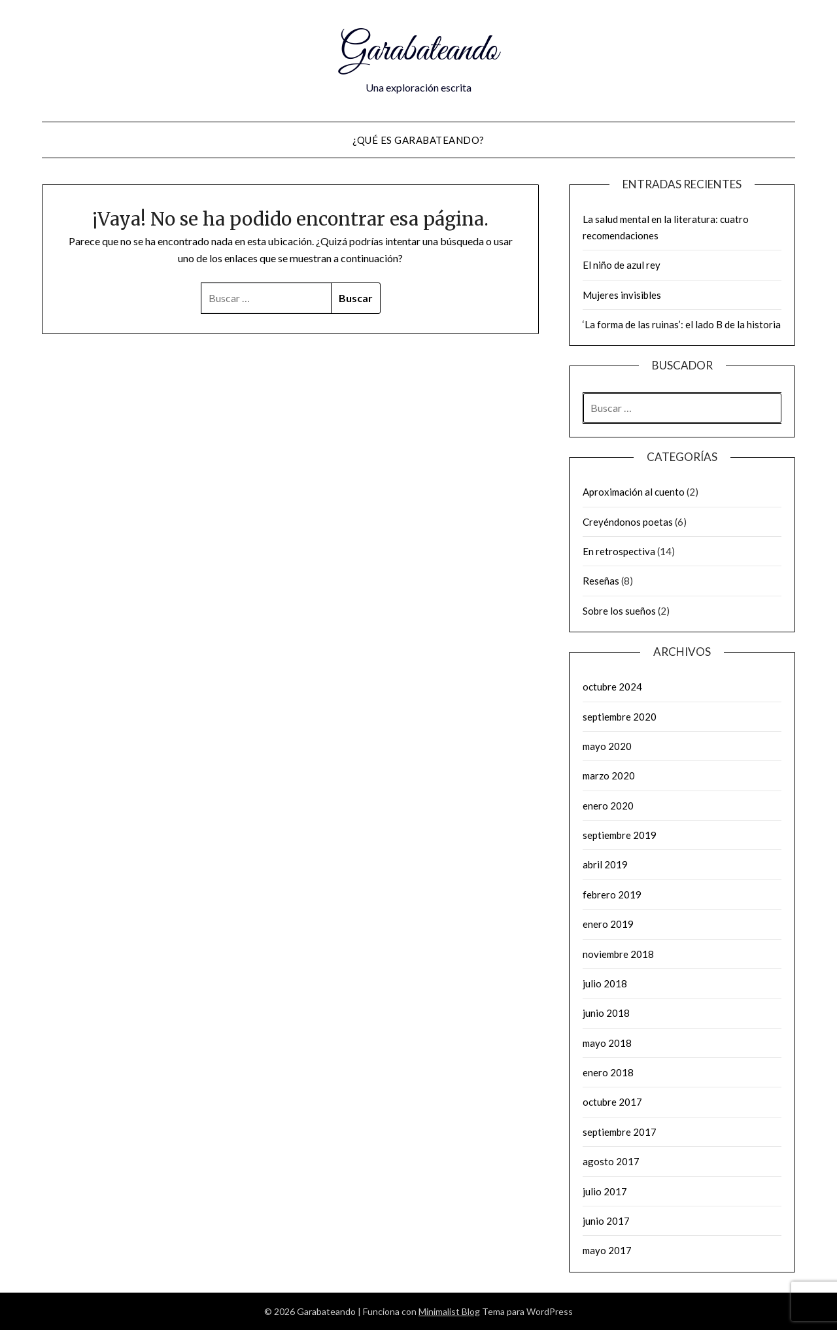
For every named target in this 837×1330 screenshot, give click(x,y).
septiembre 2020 (620, 717)
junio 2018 (606, 1013)
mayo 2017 (607, 1250)
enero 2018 (608, 1072)
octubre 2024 (612, 686)
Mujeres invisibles (622, 295)
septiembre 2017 (620, 1132)
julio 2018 (605, 983)
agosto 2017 (611, 1161)
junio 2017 (606, 1221)
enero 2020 (608, 805)
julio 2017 (605, 1191)
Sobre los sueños (619, 611)
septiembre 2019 (620, 835)
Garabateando (419, 51)
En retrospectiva (619, 551)
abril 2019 (605, 864)
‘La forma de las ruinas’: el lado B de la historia (682, 324)
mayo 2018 (607, 1043)
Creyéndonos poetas (628, 522)
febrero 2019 (612, 894)
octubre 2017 (612, 1102)
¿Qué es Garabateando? (418, 140)
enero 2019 (608, 924)
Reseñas (601, 581)
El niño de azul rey (621, 265)
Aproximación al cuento (634, 492)
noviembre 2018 (618, 954)
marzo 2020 (609, 775)
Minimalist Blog (449, 1311)
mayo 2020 (607, 746)
